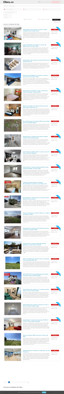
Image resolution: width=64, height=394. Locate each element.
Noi (40, 19)
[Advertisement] (32, 371)
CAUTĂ (56, 19)
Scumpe (47, 19)
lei (28, 19)
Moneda (25, 19)
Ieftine (44, 19)
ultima (28, 382)
